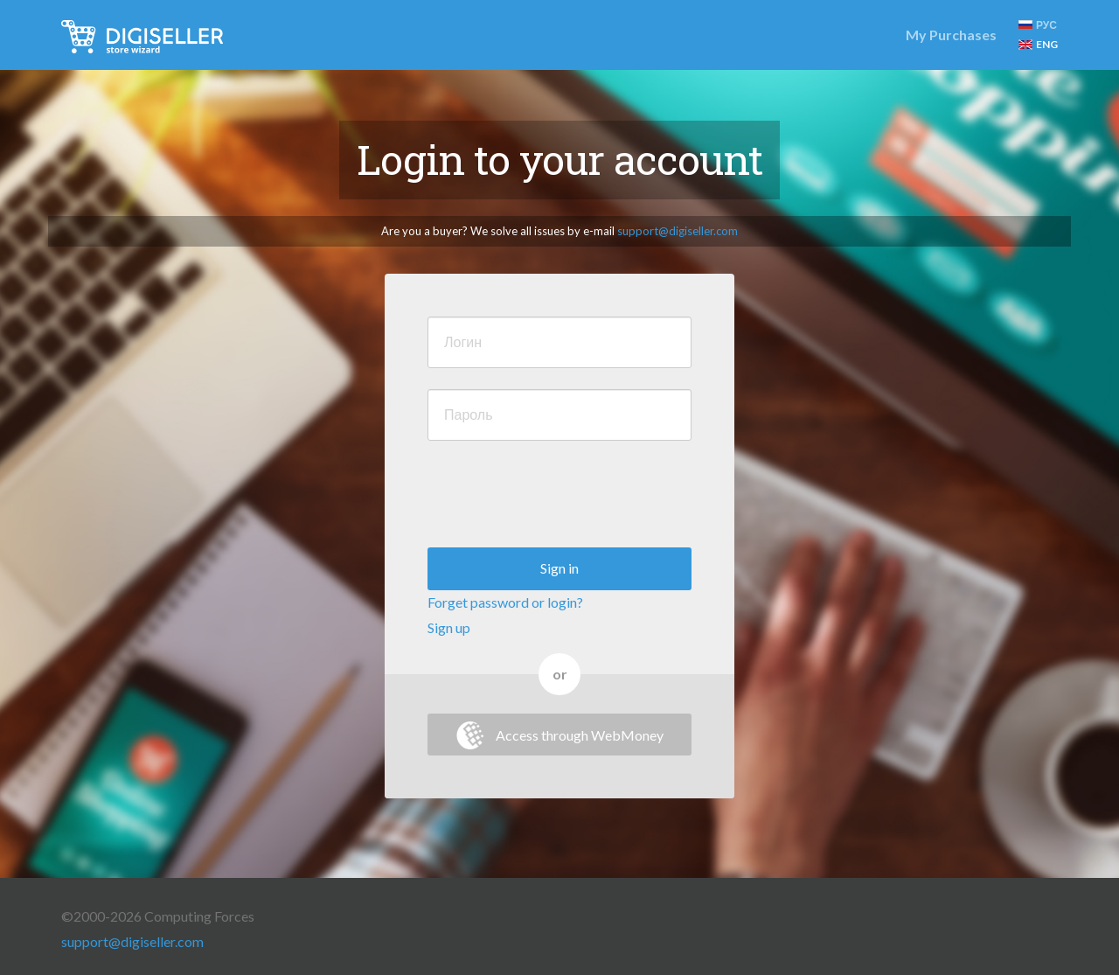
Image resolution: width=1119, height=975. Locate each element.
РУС (1037, 24)
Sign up (448, 627)
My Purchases (951, 34)
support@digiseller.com (677, 231)
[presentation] (560, 496)
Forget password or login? (505, 602)
